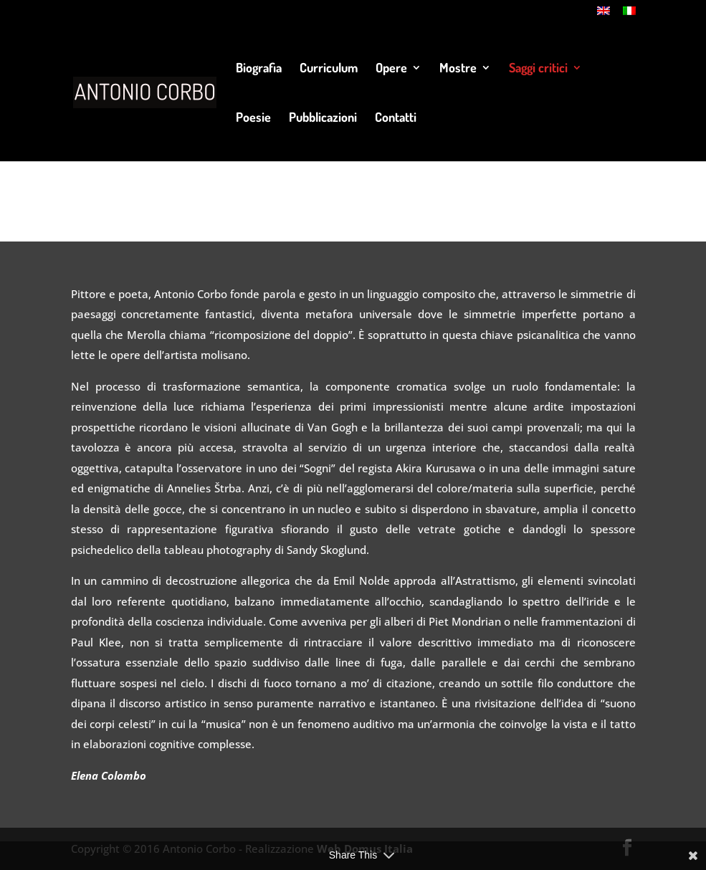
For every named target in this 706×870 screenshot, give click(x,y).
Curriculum (329, 68)
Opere (391, 68)
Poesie (253, 118)
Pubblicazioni (323, 118)
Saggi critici (538, 68)
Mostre (458, 68)
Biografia (259, 68)
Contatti (395, 118)
